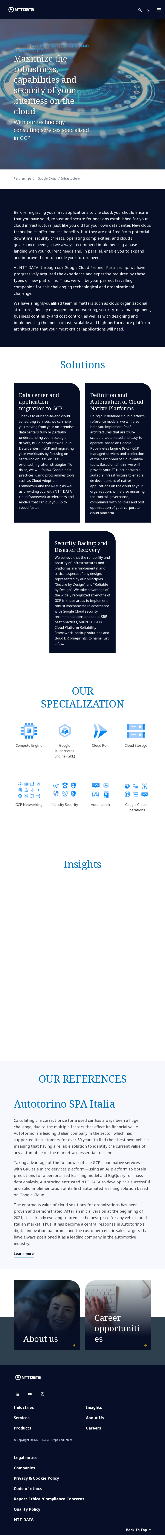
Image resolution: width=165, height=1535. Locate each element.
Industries (24, 1407)
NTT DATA (24, 1519)
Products (22, 1428)
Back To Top (138, 1529)
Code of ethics (28, 1488)
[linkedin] (17, 1394)
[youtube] (30, 1394)
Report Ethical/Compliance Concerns (49, 1498)
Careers (93, 1428)
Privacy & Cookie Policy (36, 1478)
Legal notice (26, 1457)
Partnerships (22, 178)
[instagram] (42, 1394)
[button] (142, 10)
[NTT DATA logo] (17, 9)
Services (22, 1417)
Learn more (24, 1253)
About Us (95, 1417)
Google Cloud (47, 178)
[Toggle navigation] (160, 9)
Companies (24, 1467)
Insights (94, 1407)
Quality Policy (27, 1509)
